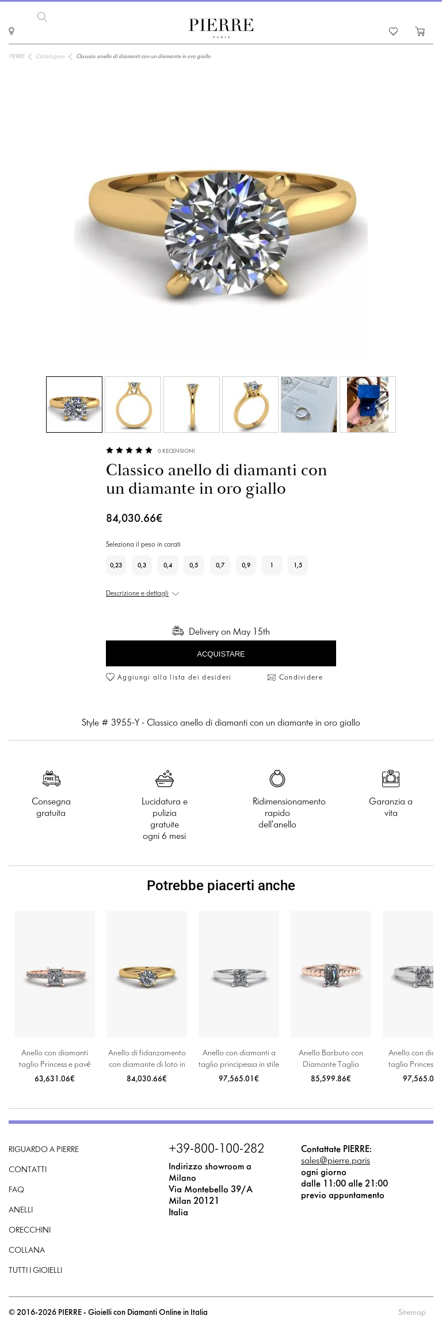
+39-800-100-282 (216, 1149)
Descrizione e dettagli (137, 593)
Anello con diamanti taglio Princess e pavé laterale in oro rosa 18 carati (54, 1060)
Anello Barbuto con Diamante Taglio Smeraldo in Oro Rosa (331, 1060)
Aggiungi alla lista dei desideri (174, 677)
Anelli (21, 1210)
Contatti (28, 1170)
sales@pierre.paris (335, 1161)
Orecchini (30, 1230)
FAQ (16, 1190)
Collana (27, 1250)
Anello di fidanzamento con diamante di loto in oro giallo (147, 1060)
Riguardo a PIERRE (44, 1150)
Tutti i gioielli (35, 1271)
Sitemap (412, 1313)
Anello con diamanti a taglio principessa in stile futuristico (239, 1060)
